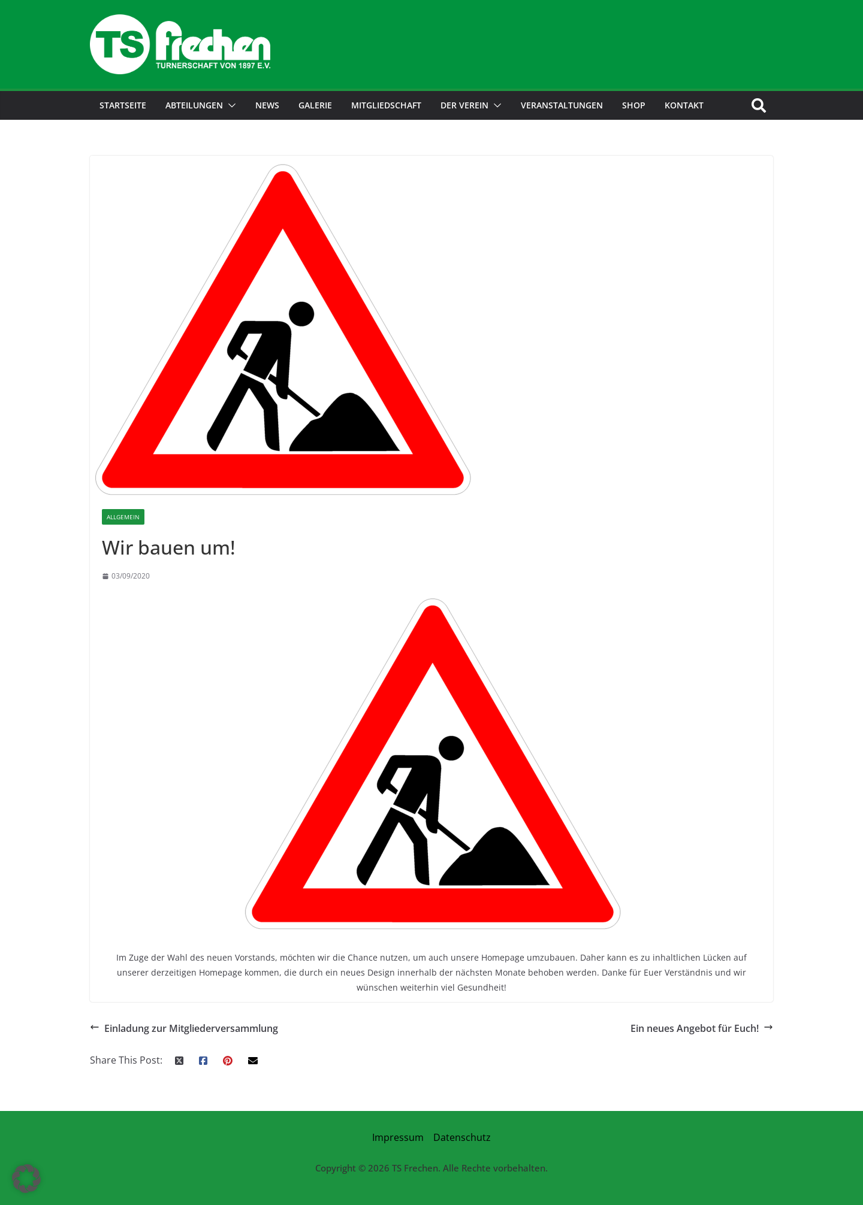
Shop (633, 105)
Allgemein (123, 517)
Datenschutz (462, 1137)
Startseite (122, 105)
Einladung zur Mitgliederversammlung (184, 1028)
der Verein (464, 105)
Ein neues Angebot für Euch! (701, 1028)
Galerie (315, 105)
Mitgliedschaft (386, 105)
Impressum (398, 1137)
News (267, 105)
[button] (229, 105)
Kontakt (684, 105)
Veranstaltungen (562, 105)
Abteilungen (194, 105)
